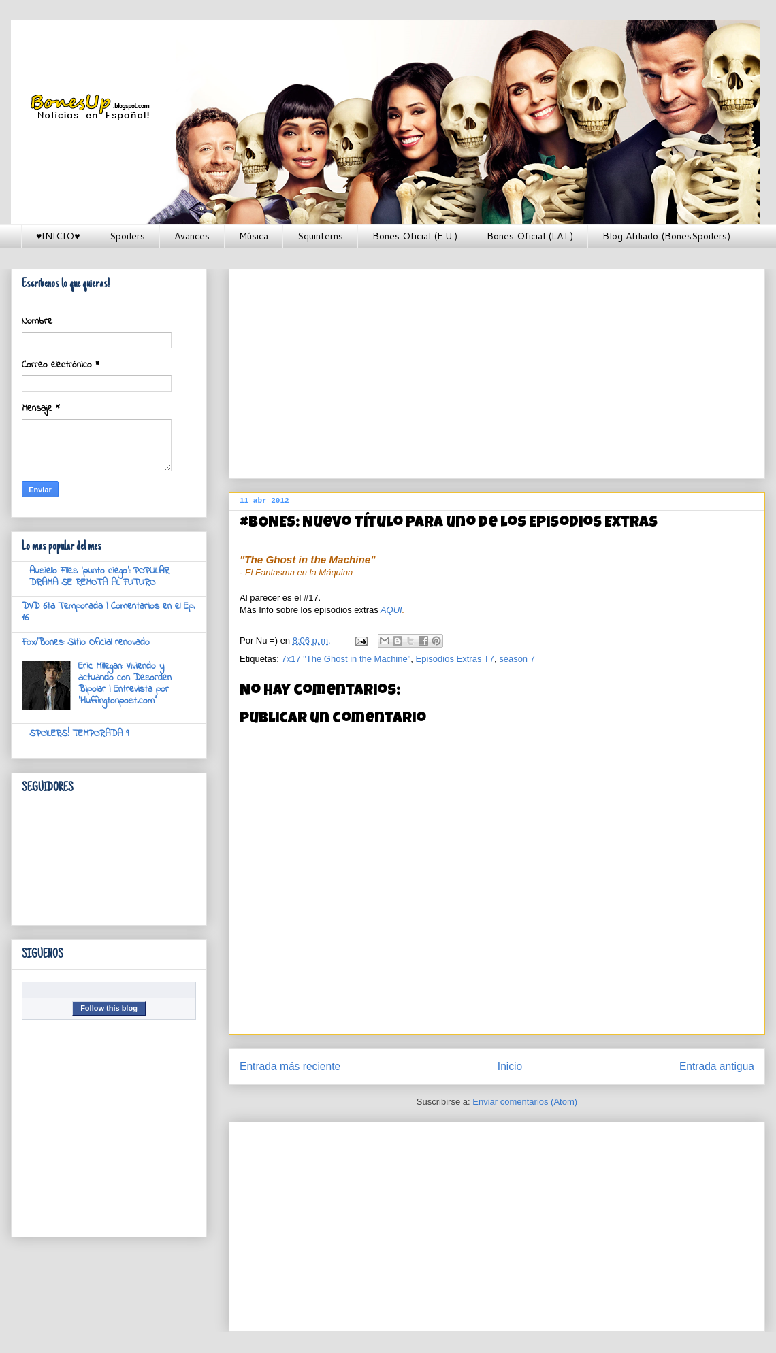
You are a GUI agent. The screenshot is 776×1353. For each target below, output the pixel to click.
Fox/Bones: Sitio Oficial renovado (86, 642)
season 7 (517, 659)
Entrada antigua (716, 1066)
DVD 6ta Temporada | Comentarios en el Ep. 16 (108, 612)
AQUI (391, 610)
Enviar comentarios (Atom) (524, 1102)
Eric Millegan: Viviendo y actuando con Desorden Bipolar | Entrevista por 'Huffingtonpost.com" (125, 683)
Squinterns (320, 236)
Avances (192, 236)
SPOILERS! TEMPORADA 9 (79, 733)
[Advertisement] (469, 369)
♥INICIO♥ (58, 236)
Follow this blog (109, 1008)
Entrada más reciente (290, 1066)
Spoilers (127, 236)
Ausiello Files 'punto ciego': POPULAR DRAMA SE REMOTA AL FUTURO (99, 577)
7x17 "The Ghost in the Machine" (345, 659)
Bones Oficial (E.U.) (414, 236)
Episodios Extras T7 (455, 659)
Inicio (510, 1066)
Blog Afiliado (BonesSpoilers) (666, 236)
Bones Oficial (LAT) (530, 236)
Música (253, 236)
